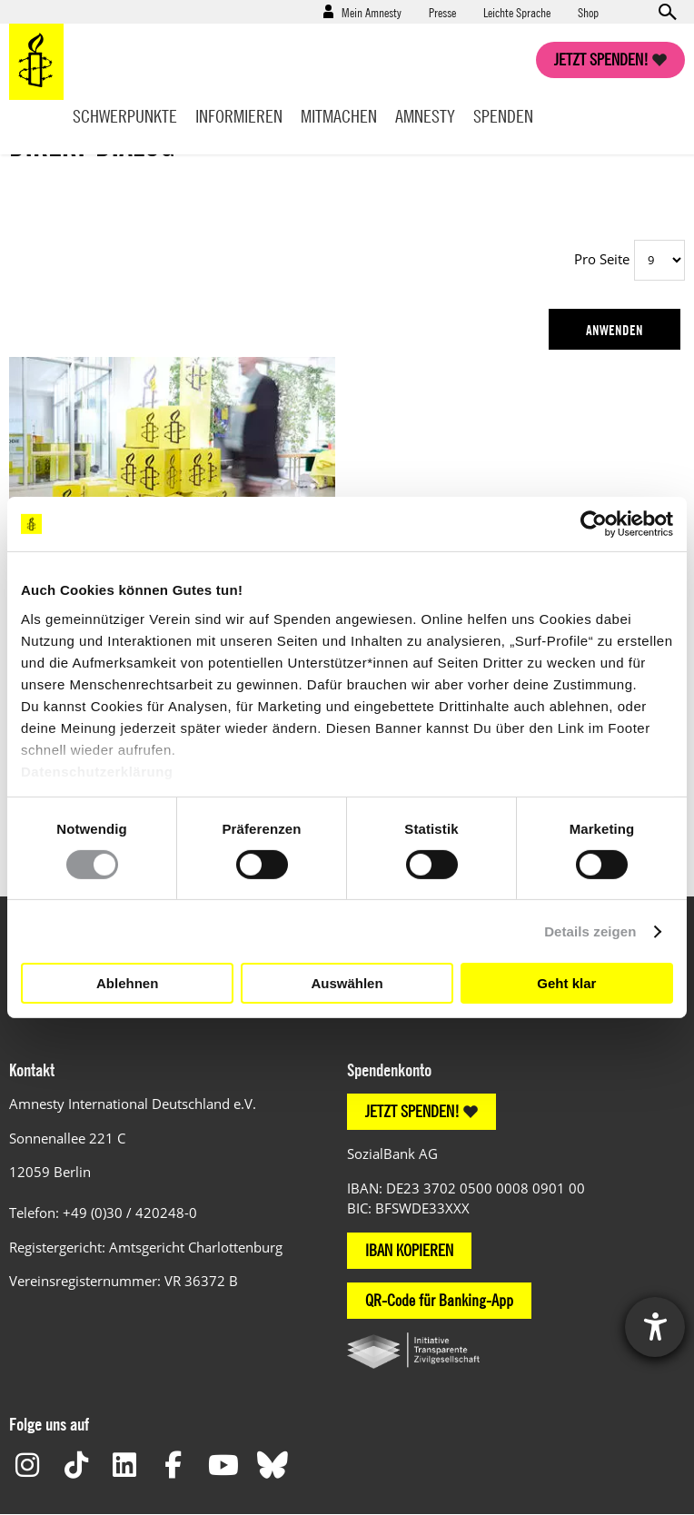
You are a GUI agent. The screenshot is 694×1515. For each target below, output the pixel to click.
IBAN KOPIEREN (409, 1250)
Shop (588, 12)
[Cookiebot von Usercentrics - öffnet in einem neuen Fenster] (593, 524)
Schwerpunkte (125, 115)
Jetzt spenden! (601, 59)
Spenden (503, 115)
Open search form (667, 12)
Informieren (239, 115)
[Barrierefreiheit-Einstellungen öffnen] (655, 1327)
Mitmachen (339, 115)
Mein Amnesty (372, 12)
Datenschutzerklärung (97, 770)
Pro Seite (602, 259)
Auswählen (346, 983)
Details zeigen (590, 931)
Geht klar (566, 983)
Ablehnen (127, 983)
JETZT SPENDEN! (412, 1111)
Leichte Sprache (516, 12)
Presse (442, 12)
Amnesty (425, 115)
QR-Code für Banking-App (439, 1300)
